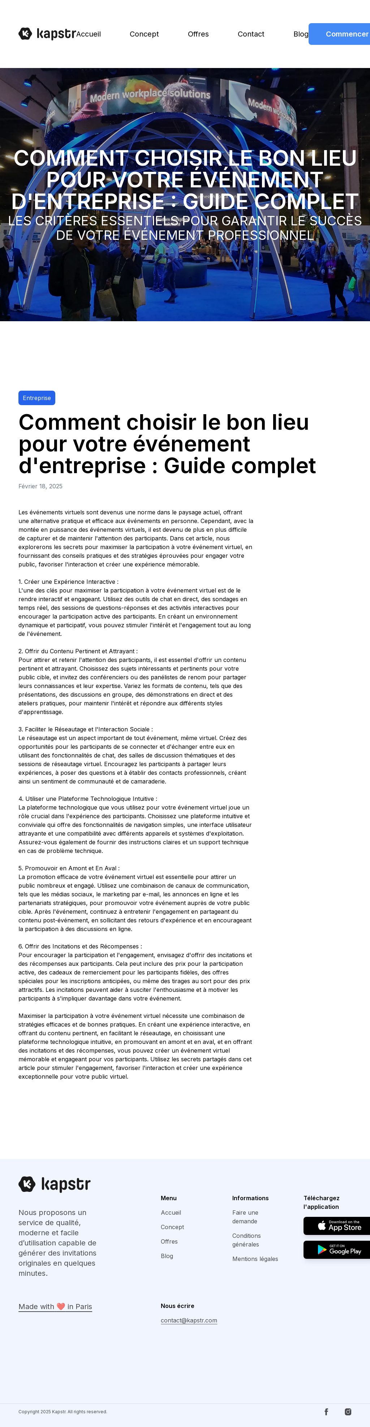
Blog (301, 34)
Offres (198, 34)
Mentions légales (255, 1258)
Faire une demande (245, 1217)
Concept (144, 34)
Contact (251, 34)
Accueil (88, 34)
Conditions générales (246, 1240)
